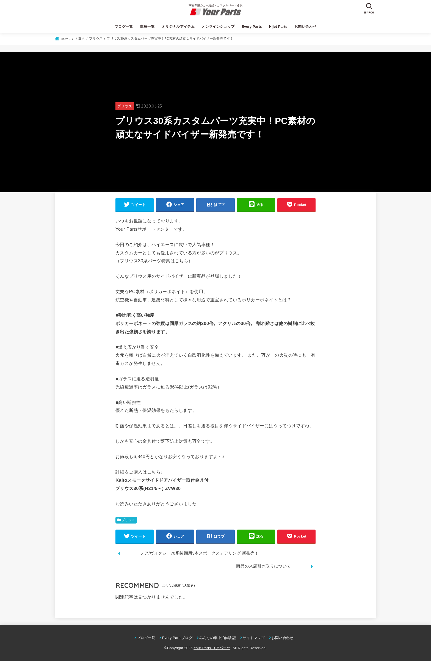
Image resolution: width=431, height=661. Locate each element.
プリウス (124, 106)
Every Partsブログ (177, 638)
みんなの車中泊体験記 (217, 638)
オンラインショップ (218, 26)
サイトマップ (254, 638)
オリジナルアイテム (178, 26)
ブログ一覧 (124, 26)
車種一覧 (147, 26)
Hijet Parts (278, 26)
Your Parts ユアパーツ (212, 648)
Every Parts (252, 26)
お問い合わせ (305, 26)
